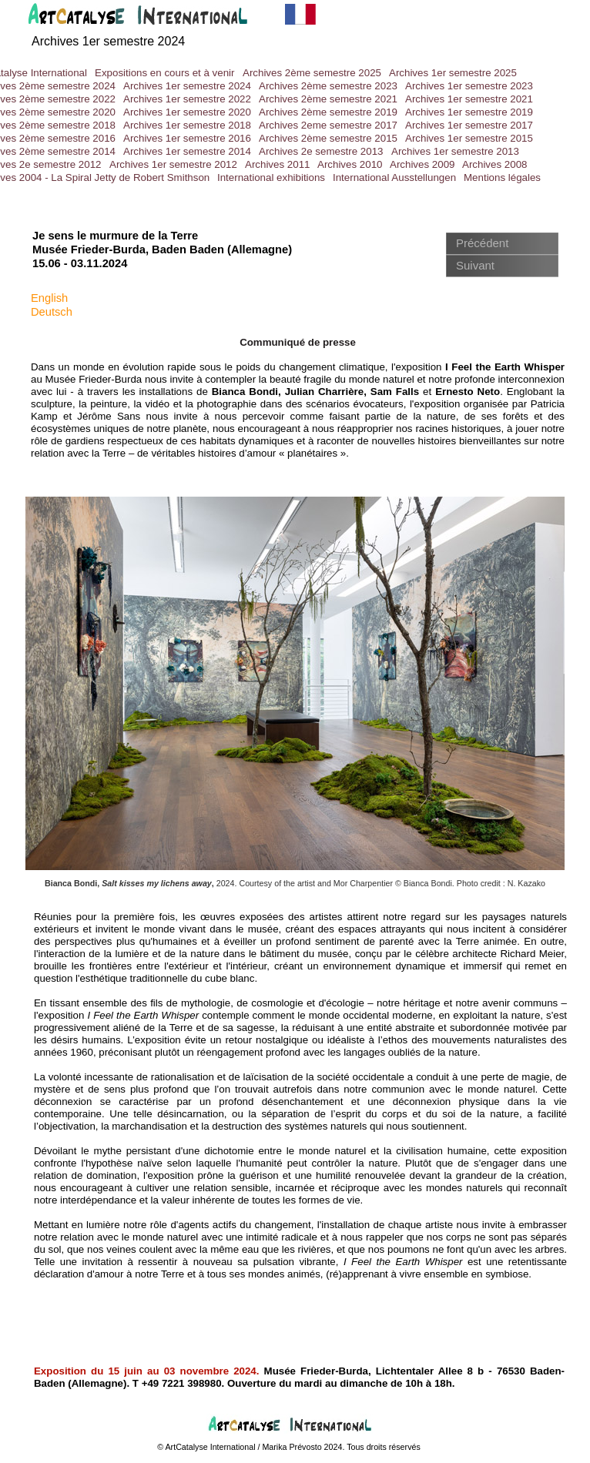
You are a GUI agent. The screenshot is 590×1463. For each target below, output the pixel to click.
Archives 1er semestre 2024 (187, 86)
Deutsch (51, 312)
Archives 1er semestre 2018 (187, 125)
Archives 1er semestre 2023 (469, 86)
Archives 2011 (277, 164)
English (49, 298)
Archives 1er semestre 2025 (453, 73)
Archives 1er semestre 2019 (469, 112)
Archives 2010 (349, 164)
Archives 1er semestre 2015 (469, 138)
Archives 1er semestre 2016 (187, 138)
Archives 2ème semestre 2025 (312, 73)
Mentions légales (502, 177)
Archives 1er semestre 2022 (187, 99)
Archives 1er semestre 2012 (173, 164)
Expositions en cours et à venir (165, 73)
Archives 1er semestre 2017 (469, 125)
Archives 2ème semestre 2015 (328, 138)
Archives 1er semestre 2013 (455, 151)
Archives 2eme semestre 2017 (328, 125)
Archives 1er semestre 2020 (187, 112)
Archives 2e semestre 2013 (321, 151)
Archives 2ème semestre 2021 (328, 99)
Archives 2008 (494, 164)
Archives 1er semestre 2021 (469, 99)
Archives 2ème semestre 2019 (328, 112)
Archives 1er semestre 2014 (187, 151)
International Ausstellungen (394, 177)
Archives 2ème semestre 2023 (328, 86)
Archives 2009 (422, 164)
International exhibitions (271, 177)
